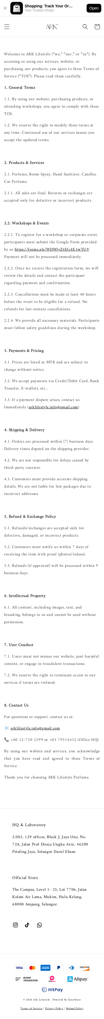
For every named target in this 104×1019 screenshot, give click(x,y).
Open (94, 8)
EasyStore (74, 999)
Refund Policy (75, 1008)
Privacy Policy (54, 1008)
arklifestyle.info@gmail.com (53, 407)
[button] (7, 27)
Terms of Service (31, 1008)
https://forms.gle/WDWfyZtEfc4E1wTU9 (52, 249)
